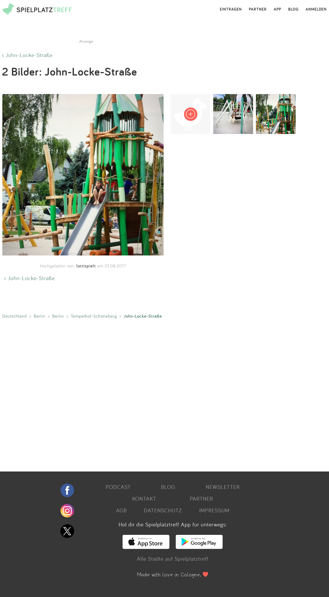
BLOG (293, 9)
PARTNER (258, 9)
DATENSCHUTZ (163, 510)
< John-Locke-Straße (27, 54)
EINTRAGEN (231, 9)
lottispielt (86, 266)
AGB (121, 510)
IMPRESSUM (214, 510)
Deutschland (14, 316)
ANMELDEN (316, 9)
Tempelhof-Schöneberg (94, 316)
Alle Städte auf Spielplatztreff (173, 558)
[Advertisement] (140, 394)
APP (277, 9)
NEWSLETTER (223, 486)
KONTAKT (144, 498)
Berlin (39, 316)
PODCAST (118, 486)
